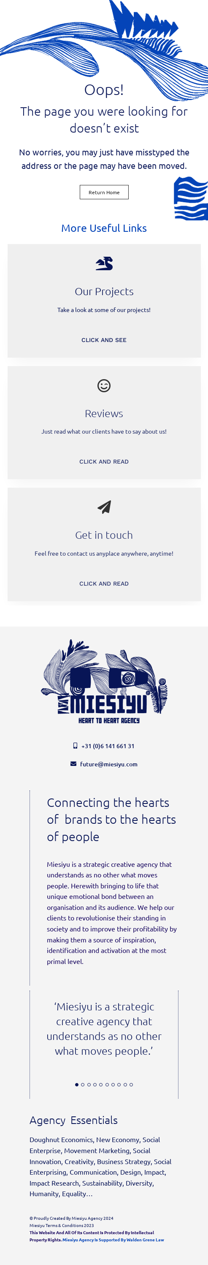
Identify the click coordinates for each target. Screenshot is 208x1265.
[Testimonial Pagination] (76, 1084)
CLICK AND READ (104, 461)
